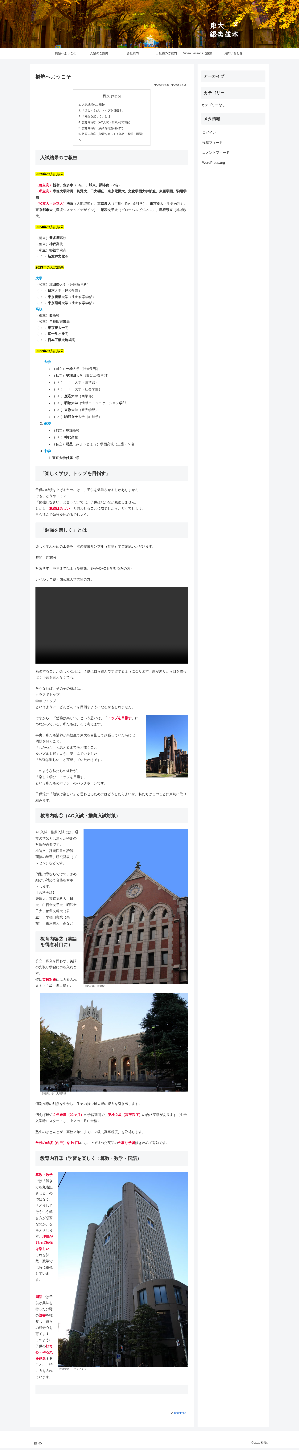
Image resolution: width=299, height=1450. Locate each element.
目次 (106, 96)
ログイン (209, 132)
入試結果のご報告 (92, 104)
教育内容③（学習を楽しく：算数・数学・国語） (113, 135)
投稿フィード (212, 143)
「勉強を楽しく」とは (95, 117)
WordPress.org (213, 163)
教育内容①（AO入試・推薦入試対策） (106, 123)
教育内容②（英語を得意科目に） (102, 129)
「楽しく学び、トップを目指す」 (102, 111)
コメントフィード (216, 152)
